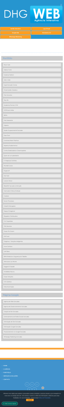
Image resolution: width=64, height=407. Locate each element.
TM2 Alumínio (8, 226)
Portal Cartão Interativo (10, 90)
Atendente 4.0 (46, 32)
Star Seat (6, 176)
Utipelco (6, 125)
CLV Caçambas (8, 221)
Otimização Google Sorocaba (12, 327)
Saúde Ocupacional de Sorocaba (13, 130)
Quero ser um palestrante (11, 155)
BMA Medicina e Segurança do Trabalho (15, 256)
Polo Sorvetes (8, 95)
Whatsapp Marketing (15, 37)
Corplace (6, 196)
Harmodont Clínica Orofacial (12, 191)
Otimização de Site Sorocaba (12, 321)
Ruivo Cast (7, 65)
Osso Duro (7, 135)
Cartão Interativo (15, 28)
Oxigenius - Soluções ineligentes (13, 241)
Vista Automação (9, 287)
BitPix (5, 115)
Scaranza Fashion (9, 75)
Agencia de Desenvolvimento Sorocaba (15, 306)
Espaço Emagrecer (9, 211)
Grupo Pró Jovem (9, 231)
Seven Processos (9, 201)
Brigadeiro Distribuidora (10, 216)
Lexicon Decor (8, 181)
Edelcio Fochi (8, 70)
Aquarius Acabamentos (10, 145)
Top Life (6, 100)
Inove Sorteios (8, 246)
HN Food (6, 236)
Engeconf (7, 171)
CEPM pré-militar (9, 110)
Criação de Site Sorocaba (11, 311)
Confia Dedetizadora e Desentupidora (15, 150)
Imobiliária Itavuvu (9, 271)
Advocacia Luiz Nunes (10, 261)
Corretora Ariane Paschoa (11, 140)
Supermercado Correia (10, 85)
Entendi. (30, 400)
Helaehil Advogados (9, 206)
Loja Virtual (46, 28)
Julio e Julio (7, 80)
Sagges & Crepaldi (9, 266)
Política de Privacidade (44, 398)
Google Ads (15, 32)
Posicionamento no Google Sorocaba (15, 332)
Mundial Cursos (8, 165)
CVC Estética (7, 282)
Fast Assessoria (8, 120)
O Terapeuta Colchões (10, 160)
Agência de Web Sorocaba (11, 301)
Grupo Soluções (8, 277)
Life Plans (7, 251)
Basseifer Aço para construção (12, 186)
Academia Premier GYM (11, 105)
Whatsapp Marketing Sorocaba (13, 337)
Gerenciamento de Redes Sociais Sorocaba (16, 316)
